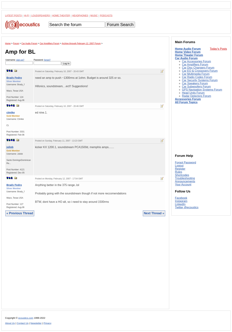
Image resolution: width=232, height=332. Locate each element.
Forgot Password (185, 162)
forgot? (47, 60)
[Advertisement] (85, 265)
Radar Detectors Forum (196, 95)
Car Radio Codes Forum (197, 77)
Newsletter (36, 323)
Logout (179, 165)
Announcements (185, 181)
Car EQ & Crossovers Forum (200, 70)
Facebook (181, 197)
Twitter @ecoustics (187, 207)
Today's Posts (218, 48)
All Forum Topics (186, 102)
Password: (47, 62)
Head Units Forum (193, 92)
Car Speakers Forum (195, 83)
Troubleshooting (185, 178)
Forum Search (120, 24)
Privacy (47, 323)
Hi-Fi (26, 15)
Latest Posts (13, 15)
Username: (19, 62)
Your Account (183, 184)
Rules (178, 171)
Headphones (80, 15)
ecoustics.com (25, 318)
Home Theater (61, 15)
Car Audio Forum (186, 58)
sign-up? (20, 60)
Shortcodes (182, 175)
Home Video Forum (187, 51)
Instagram (181, 201)
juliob (9, 146)
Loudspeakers (40, 15)
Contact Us (22, 323)
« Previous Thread (19, 213)
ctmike (10, 112)
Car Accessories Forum (196, 61)
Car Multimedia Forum (195, 73)
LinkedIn (180, 204)
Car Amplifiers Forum (195, 64)
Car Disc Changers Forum (198, 67)
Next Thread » (154, 213)
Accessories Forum (188, 99)
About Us (10, 323)
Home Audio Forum (188, 48)
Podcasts (106, 15)
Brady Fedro (14, 77)
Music (94, 15)
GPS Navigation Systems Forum (202, 89)
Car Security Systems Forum (200, 80)
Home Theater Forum (189, 55)
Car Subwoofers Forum (196, 86)
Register (180, 168)
